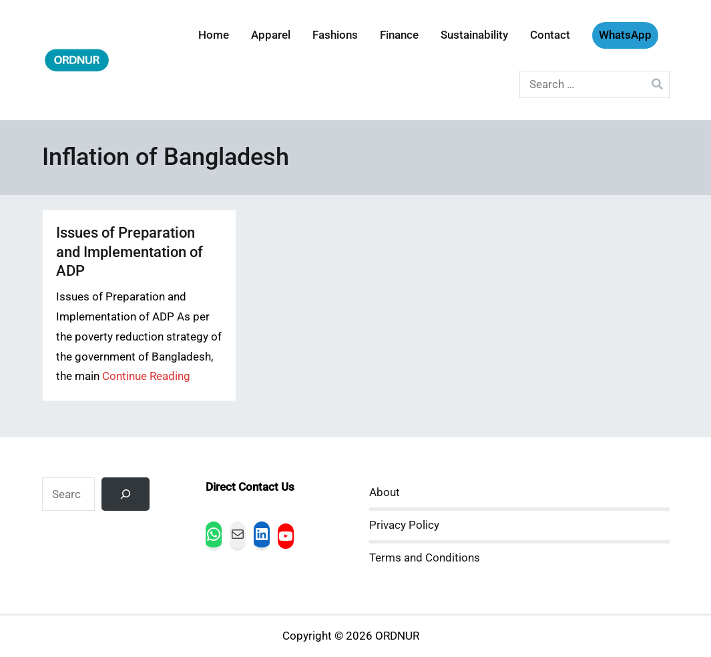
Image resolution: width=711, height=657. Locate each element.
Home (213, 35)
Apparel (270, 35)
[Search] (125, 494)
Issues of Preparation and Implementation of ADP (129, 251)
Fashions (335, 35)
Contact (550, 35)
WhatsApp (625, 35)
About (384, 492)
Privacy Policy (404, 525)
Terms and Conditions (424, 558)
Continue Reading (146, 376)
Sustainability (474, 35)
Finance (399, 35)
